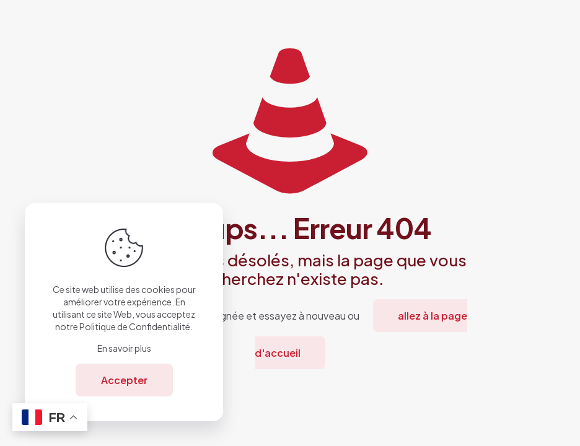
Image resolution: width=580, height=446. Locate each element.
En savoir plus (124, 348)
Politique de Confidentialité (134, 326)
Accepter (124, 380)
